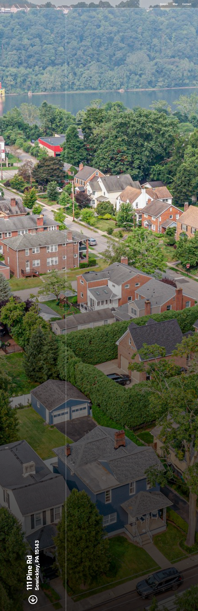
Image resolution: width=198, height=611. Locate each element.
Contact (186, 4)
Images (164, 4)
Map (175, 4)
